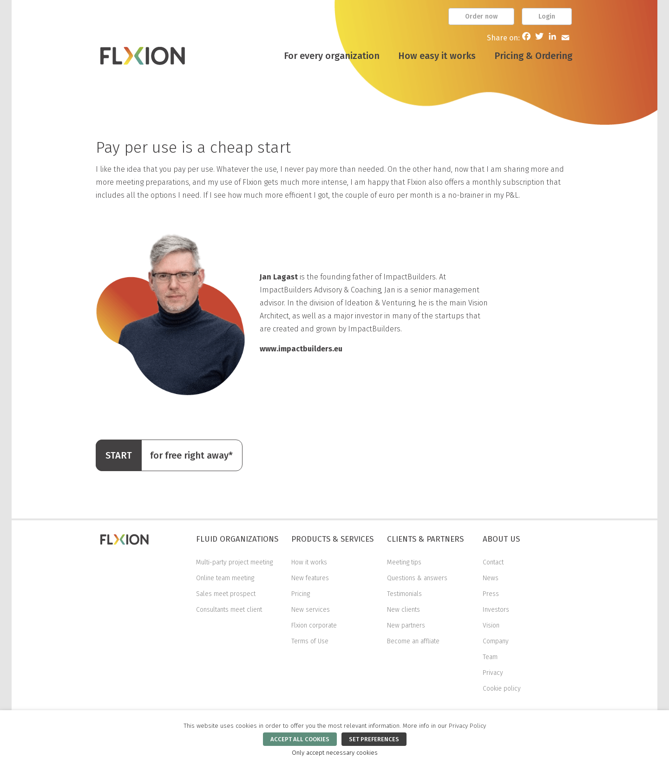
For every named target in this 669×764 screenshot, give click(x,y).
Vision (491, 625)
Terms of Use (309, 641)
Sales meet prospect (226, 594)
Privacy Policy (467, 726)
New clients (403, 610)
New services (310, 610)
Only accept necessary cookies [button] (335, 753)
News (490, 578)
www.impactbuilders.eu (301, 348)
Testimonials (404, 594)
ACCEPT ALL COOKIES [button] (299, 739)
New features (310, 578)
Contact (493, 562)
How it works (309, 562)
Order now (481, 16)
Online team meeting (225, 578)
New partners (406, 625)
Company (496, 641)
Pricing (300, 594)
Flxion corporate (314, 625)
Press (491, 594)
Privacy (493, 673)
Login (546, 16)
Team (490, 657)
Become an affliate (413, 641)
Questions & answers (417, 578)
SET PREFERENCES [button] (374, 739)
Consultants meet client (229, 610)
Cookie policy (502, 689)
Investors (496, 610)
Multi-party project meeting (234, 562)
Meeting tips (404, 562)
